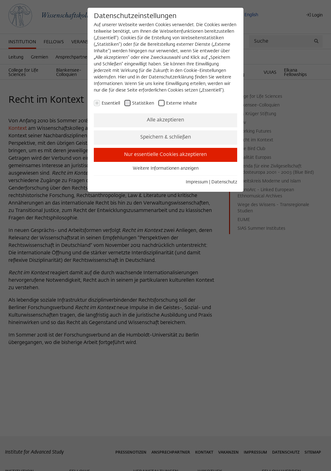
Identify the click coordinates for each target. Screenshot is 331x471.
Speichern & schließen (165, 137)
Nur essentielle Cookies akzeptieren (165, 154)
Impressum (197, 182)
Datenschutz (224, 182)
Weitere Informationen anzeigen (166, 168)
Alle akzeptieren (165, 120)
